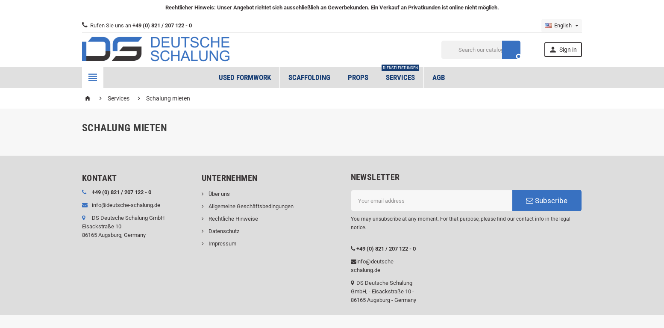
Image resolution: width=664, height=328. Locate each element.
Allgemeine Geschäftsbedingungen (250, 206)
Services (400, 74)
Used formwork (245, 77)
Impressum (221, 243)
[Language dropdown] (561, 25)
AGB (438, 77)
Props (358, 77)
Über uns (218, 194)
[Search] (480, 50)
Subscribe (546, 200)
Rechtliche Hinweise (232, 219)
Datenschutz (223, 231)
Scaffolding (309, 77)
